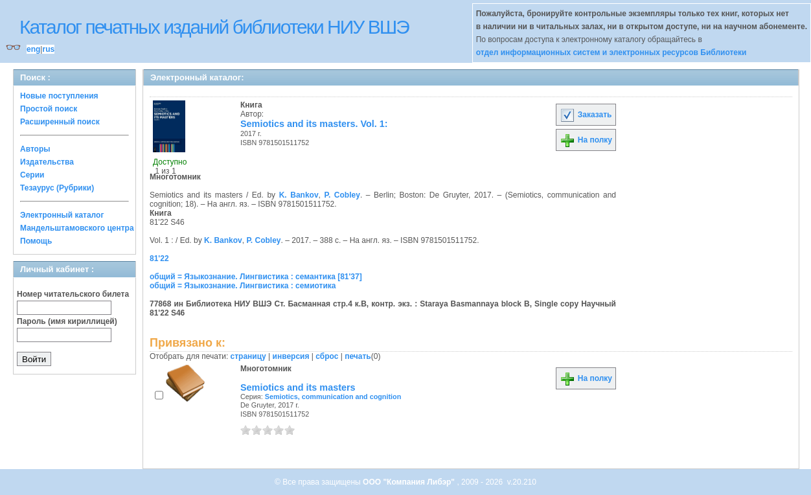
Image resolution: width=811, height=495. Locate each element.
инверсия (291, 356)
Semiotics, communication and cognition (333, 396)
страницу (248, 356)
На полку (586, 139)
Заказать (585, 114)
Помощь (36, 241)
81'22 (159, 258)
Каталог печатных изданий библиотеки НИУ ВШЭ (214, 27)
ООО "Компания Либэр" (410, 482)
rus (48, 49)
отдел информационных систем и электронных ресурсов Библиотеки (611, 52)
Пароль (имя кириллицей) (67, 321)
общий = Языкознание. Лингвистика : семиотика (243, 285)
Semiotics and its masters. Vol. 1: (314, 124)
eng (33, 49)
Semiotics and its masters (298, 387)
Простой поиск (48, 108)
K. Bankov (299, 195)
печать (358, 356)
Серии (32, 174)
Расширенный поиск (60, 121)
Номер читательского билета (73, 294)
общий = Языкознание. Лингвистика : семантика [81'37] (256, 276)
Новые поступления (59, 95)
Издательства (47, 162)
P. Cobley (342, 195)
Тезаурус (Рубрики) (57, 187)
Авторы (35, 149)
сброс (326, 356)
